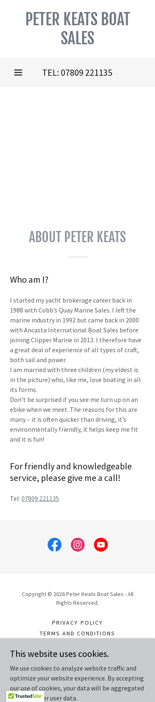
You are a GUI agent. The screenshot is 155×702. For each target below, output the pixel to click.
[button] (18, 72)
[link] (77, 29)
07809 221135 (40, 498)
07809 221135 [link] (86, 72)
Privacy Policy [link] (77, 622)
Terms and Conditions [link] (77, 633)
